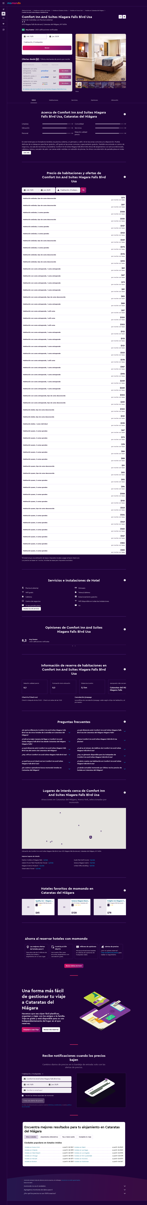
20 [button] (55, 70)
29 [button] (65, 75)
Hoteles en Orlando (34, 1112)
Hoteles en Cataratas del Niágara (97, 10)
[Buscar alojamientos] (3, 14)
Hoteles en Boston (34, 1123)
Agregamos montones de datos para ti (78, 1152)
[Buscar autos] (3, 18)
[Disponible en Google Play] (117, 1173)
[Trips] (3, 24)
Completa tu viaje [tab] (88, 1099)
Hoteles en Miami (83, 1109)
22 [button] (65, 70)
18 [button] (45, 70)
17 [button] (40, 70)
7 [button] (60, 60)
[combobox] (52, 1040)
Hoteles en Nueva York (79, 10)
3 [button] (40, 60)
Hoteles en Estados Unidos (63, 10)
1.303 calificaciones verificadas (49, 30)
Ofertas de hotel (29, 10)
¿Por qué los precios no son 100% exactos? (78, 1155)
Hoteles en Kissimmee (84, 1123)
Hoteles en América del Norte (45, 10)
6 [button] (55, 60)
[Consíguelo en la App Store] (117, 1177)
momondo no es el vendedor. (78, 1148)
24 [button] (41, 75)
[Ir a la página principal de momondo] (14, 3)
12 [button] (50, 65)
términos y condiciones (58, 1067)
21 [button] (60, 70)
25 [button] (46, 75)
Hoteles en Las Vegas (84, 1112)
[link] (77, 928)
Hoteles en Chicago (34, 1118)
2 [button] (70, 55)
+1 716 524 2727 (30, 27)
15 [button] (65, 65)
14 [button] (60, 65)
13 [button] (55, 65)
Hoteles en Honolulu (84, 1120)
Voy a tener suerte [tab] (71, 1099)
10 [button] (41, 65)
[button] (3, 3)
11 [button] (45, 65)
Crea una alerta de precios (112, 914)
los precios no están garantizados (74, 1142)
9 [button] (70, 60)
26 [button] (50, 75)
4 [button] (45, 60)
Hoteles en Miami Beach (35, 1115)
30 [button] (70, 75)
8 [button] (65, 60)
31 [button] (41, 80)
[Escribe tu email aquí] (52, 1052)
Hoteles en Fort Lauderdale (86, 1118)
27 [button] (55, 75)
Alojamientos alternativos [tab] (52, 1099)
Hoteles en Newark (34, 1120)
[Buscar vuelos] (3, 9)
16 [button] (70, 65)
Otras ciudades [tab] (34, 1099)
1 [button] (65, 55)
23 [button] (70, 70)
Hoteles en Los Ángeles (85, 1115)
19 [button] (50, 70)
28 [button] (60, 75)
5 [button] (50, 60)
